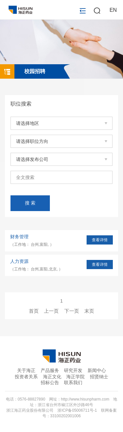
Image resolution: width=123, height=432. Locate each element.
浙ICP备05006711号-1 (77, 410)
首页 (34, 311)
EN (113, 10)
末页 (89, 311)
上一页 (51, 311)
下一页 (71, 311)
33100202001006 (65, 416)
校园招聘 (34, 71)
